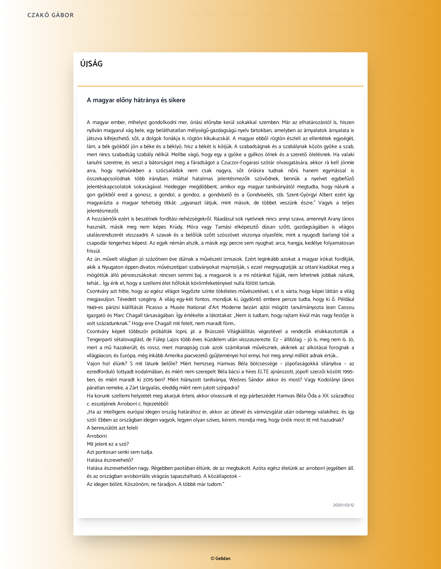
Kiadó (412, 15)
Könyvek (237, 15)
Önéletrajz (202, 15)
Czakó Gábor (50, 15)
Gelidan (223, 559)
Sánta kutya (339, 15)
